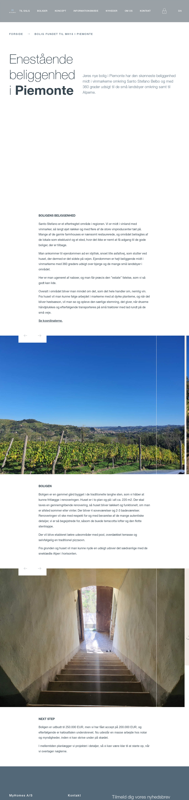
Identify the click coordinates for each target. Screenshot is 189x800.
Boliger (42, 11)
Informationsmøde (85, 11)
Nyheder (111, 11)
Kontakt (145, 11)
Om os (129, 11)
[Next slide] (39, 336)
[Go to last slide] (25, 336)
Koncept (60, 11)
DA (180, 11)
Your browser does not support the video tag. (94, 156)
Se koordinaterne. (51, 320)
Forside (16, 34)
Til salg (24, 11)
